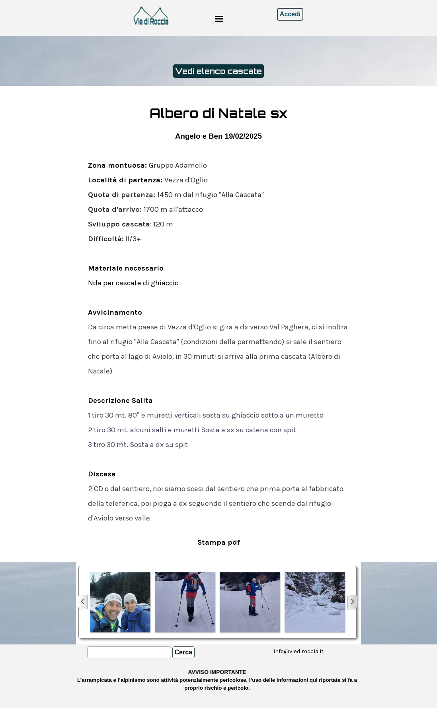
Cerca (183, 652)
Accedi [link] (290, 14)
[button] (120, 602)
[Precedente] (83, 602)
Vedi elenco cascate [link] (218, 71)
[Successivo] (352, 602)
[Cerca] (129, 652)
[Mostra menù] (219, 19)
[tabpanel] (218, 327)
